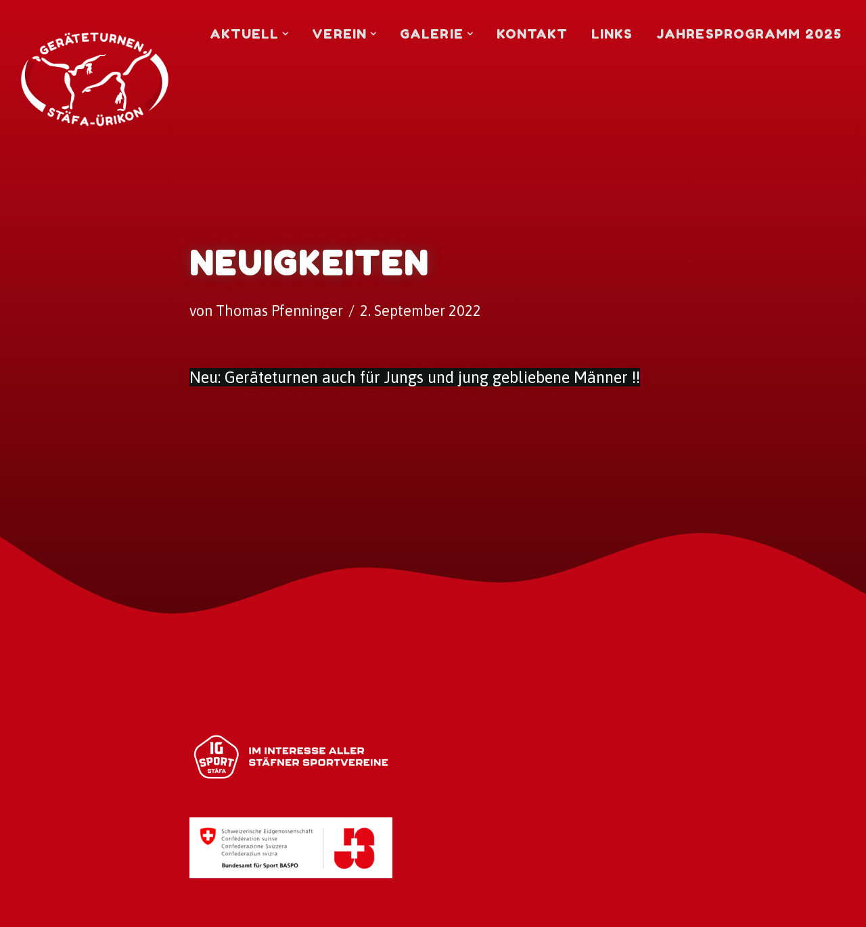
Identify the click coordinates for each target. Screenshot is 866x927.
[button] (285, 33)
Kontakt (532, 34)
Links (612, 34)
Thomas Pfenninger (279, 310)
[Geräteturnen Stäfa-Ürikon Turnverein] (94, 39)
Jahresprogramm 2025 (749, 34)
